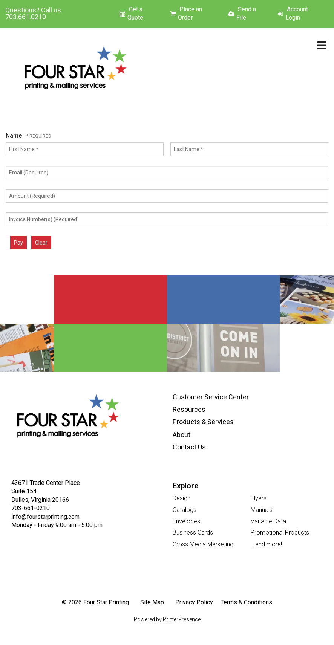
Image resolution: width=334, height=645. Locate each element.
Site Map (152, 602)
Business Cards (193, 532)
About (181, 435)
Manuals (262, 510)
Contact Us (189, 447)
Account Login (296, 13)
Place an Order (190, 13)
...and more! (266, 544)
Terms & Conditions (246, 602)
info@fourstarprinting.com (45, 516)
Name (14, 135)
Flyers (259, 498)
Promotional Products (280, 532)
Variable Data (268, 521)
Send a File (246, 13)
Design (181, 498)
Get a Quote (135, 13)
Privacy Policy (194, 602)
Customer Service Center (211, 397)
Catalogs (184, 510)
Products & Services (203, 422)
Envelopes (186, 521)
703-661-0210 (30, 508)
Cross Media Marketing (203, 544)
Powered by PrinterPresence (167, 619)
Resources (189, 409)
